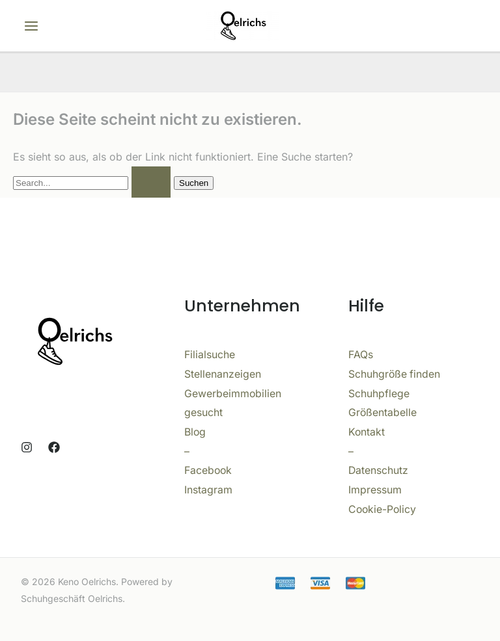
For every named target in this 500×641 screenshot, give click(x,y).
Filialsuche (209, 354)
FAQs (360, 354)
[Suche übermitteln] (151, 182)
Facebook (208, 470)
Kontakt (366, 431)
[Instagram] (27, 447)
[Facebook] (54, 447)
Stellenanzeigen (222, 373)
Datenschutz (378, 470)
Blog (195, 431)
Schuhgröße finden (394, 373)
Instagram (208, 489)
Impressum (375, 489)
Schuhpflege (379, 393)
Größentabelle (382, 412)
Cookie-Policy (383, 509)
